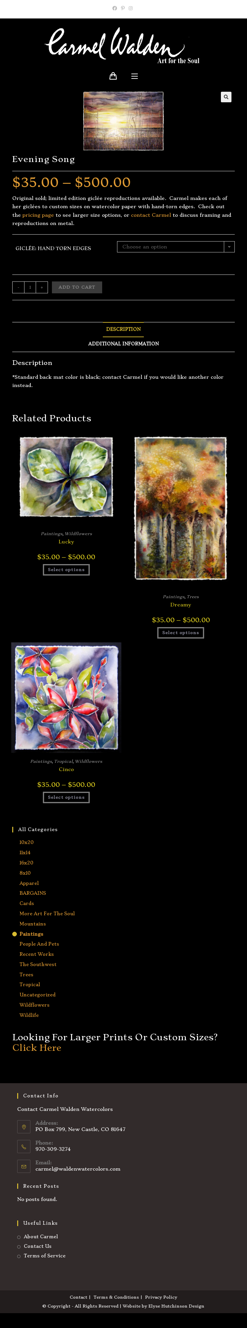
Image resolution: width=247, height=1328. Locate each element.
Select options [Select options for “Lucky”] (66, 569)
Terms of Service (44, 1255)
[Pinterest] (123, 8)
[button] (226, 97)
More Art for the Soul (47, 913)
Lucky (66, 542)
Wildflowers (78, 533)
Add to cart (77, 287)
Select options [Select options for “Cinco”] (66, 797)
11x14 (25, 852)
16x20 (26, 862)
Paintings (51, 533)
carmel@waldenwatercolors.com (77, 1169)
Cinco (66, 769)
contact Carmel (151, 215)
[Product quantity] (30, 287)
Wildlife (29, 1015)
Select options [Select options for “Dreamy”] (180, 632)
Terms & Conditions (116, 1297)
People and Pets (39, 944)
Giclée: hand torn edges (53, 248)
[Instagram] (131, 8)
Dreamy (180, 605)
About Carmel (41, 1236)
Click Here (36, 1048)
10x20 (27, 842)
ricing (32, 215)
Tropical (63, 761)
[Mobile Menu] (134, 76)
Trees (192, 596)
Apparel (29, 883)
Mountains (33, 923)
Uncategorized (38, 994)
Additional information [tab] (123, 343)
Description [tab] (123, 329)
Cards (27, 903)
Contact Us (38, 1246)
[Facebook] (115, 8)
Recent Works (37, 954)
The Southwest (38, 964)
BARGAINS (33, 893)
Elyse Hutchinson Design (176, 1306)
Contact (78, 1297)
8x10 (25, 873)
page (47, 215)
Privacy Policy (161, 1297)
